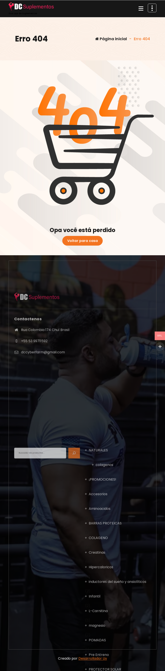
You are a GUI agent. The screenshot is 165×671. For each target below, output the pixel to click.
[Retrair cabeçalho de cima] (152, 8)
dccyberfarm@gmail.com (43, 381)
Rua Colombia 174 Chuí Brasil (45, 359)
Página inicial (111, 38)
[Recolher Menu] (141, 8)
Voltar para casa (83, 241)
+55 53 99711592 (34, 370)
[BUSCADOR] (74, 571)
